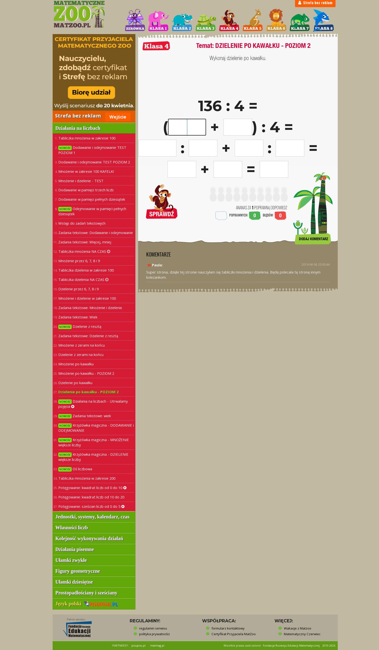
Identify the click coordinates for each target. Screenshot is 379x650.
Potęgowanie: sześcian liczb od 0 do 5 (91, 506)
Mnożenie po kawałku (76, 363)
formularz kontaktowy (228, 628)
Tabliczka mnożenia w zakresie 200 (86, 478)
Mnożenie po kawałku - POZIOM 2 (86, 373)
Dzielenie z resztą (79, 326)
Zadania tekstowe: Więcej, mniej (84, 241)
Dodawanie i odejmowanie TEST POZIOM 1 (92, 150)
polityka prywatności (154, 634)
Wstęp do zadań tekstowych (81, 223)
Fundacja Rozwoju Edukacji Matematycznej (291, 645)
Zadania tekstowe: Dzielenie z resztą (88, 335)
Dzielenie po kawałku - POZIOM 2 (88, 391)
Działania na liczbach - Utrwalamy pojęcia (93, 404)
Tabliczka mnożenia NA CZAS (84, 251)
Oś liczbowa (75, 469)
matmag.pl (157, 645)
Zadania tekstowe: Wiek (77, 317)
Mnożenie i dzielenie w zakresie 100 (87, 298)
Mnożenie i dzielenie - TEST (81, 180)
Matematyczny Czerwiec (302, 634)
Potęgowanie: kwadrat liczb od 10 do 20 (91, 496)
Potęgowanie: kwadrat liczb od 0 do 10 (92, 487)
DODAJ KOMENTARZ (313, 238)
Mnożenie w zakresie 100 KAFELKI (86, 171)
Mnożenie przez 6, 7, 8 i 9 (79, 260)
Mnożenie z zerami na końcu (81, 345)
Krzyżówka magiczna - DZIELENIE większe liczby (93, 457)
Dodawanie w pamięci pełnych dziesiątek (91, 199)
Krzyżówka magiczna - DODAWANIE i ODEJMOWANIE (96, 428)
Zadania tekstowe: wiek (84, 415)
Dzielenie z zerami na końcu (81, 354)
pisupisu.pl (138, 645)
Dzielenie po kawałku (75, 382)
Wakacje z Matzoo (297, 628)
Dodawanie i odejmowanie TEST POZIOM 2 (94, 161)
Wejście (117, 117)
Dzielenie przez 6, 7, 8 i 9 (78, 288)
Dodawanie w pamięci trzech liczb (86, 189)
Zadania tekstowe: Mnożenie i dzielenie (90, 307)
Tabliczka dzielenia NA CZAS (83, 279)
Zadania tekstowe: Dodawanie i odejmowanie (95, 232)
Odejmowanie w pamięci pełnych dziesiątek (92, 211)
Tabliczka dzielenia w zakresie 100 (86, 270)
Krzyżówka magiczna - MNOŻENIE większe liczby (93, 442)
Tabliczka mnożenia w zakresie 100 (86, 138)
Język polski (86, 603)
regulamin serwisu (153, 628)
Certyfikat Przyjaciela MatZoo (233, 634)
